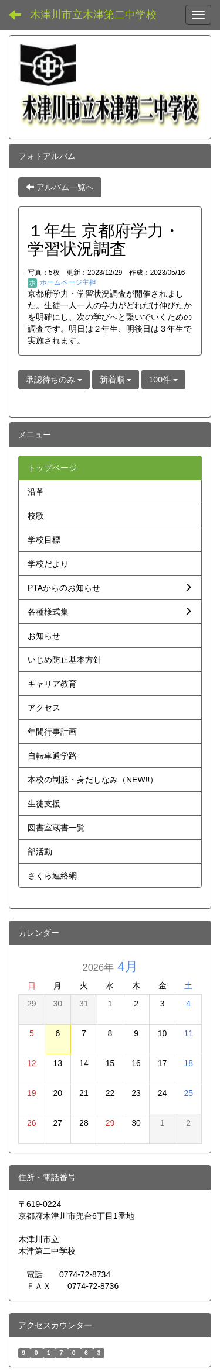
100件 (163, 379)
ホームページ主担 (62, 282)
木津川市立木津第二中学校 (93, 14)
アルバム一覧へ (60, 187)
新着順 (115, 379)
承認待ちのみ (54, 379)
